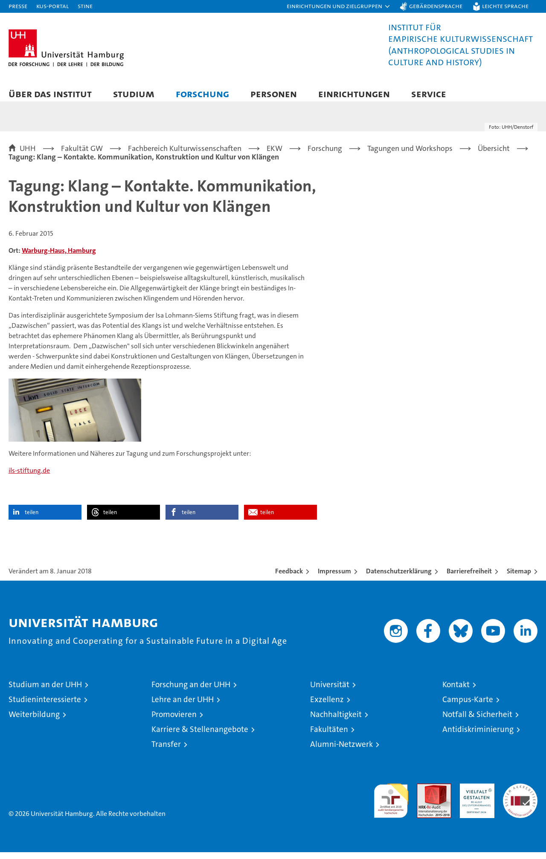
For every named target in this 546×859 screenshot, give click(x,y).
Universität (329, 691)
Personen (273, 94)
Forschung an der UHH (190, 691)
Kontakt (456, 691)
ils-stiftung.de (29, 477)
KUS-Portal (52, 5)
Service (428, 94)
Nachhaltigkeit (336, 721)
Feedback (289, 577)
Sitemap (519, 577)
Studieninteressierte (45, 706)
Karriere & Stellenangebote (199, 736)
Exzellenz (327, 706)
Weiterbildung (34, 721)
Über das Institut (50, 94)
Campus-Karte (467, 706)
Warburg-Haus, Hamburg (59, 257)
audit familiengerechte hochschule (391, 803)
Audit (425, 794)
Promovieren (174, 721)
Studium (133, 94)
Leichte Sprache (505, 5)
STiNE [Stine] (85, 5)
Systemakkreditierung (520, 794)
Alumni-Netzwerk (341, 751)
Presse (18, 5)
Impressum (334, 577)
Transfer (166, 751)
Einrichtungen (354, 94)
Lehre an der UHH (182, 706)
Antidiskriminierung (478, 736)
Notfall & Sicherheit (477, 721)
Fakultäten (329, 736)
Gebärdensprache (435, 5)
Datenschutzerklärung (399, 577)
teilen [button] (31, 519)
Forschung (202, 94)
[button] (339, 6)
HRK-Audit (475, 794)
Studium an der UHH (45, 691)
